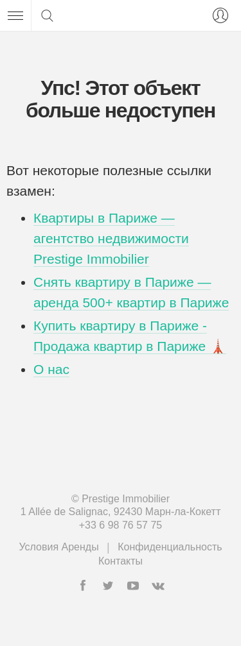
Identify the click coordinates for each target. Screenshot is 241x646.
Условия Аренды (58, 546)
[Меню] (15, 15)
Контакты (120, 561)
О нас (51, 369)
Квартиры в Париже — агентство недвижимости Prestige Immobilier (111, 238)
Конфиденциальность (170, 546)
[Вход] (218, 15)
